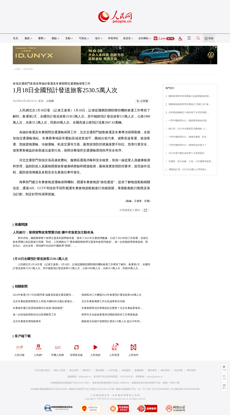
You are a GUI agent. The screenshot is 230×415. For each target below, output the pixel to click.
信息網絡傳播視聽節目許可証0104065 (49, 389)
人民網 (16, 69)
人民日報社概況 (42, 370)
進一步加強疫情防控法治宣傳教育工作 (34, 314)
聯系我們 (191, 370)
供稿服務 (126, 370)
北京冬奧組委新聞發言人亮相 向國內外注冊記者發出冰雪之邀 (47, 301)
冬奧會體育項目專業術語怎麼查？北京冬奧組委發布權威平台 (115, 308)
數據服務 (139, 370)
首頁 (15, 38)
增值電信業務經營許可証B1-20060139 (110, 383)
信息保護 (178, 370)
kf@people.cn (85, 376)
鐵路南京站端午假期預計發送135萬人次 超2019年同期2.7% (114, 321)
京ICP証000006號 (160, 389)
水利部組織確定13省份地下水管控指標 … (189, 112)
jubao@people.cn (154, 376)
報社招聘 (73, 370)
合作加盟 (112, 370)
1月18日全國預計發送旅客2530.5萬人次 (40, 258)
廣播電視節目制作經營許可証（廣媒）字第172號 (156, 383)
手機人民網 (57, 349)
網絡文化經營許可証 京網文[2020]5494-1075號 (91, 389)
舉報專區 (113, 38)
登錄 (210, 38)
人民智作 (133, 349)
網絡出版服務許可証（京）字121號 (133, 389)
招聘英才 (86, 370)
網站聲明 (152, 370)
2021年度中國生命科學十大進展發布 (186, 153)
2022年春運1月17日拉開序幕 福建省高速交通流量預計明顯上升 (48, 294)
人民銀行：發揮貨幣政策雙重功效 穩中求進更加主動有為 (53, 232)
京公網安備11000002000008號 (185, 389)
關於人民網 (59, 370)
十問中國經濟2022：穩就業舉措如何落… (189, 120)
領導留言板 (76, 349)
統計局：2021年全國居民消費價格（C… (188, 129)
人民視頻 (95, 349)
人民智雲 (114, 349)
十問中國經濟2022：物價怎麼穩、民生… (189, 137)
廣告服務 (99, 370)
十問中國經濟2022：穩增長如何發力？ (188, 145)
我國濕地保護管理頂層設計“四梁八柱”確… (190, 104)
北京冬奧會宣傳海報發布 (27, 321)
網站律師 (165, 370)
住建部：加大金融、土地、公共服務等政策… (191, 161)
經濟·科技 (28, 69)
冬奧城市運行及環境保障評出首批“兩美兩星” (38, 308)
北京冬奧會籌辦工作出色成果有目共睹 (103, 301)
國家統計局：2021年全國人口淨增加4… (188, 169)
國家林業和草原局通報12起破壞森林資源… (190, 96)
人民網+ (38, 349)
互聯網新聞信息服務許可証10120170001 (69, 383)
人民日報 (19, 349)
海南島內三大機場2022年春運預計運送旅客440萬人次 (111, 294)
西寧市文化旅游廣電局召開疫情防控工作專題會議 (109, 314)
